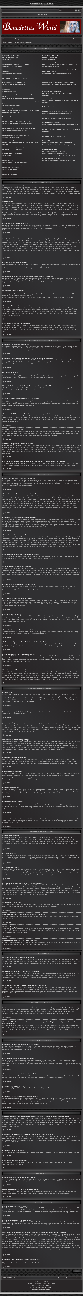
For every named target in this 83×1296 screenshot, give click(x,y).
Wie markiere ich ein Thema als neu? (12, 149)
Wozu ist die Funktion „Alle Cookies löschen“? (15, 78)
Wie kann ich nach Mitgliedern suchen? (53, 116)
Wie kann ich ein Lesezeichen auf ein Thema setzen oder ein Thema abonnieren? (61, 130)
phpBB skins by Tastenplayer (45, 1287)
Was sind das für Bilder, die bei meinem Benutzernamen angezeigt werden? (20, 102)
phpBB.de (20, 405)
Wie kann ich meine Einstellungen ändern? (14, 84)
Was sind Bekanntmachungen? (11, 167)
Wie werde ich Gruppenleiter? (50, 66)
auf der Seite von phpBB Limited (28, 1212)
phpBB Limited (7, 405)
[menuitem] (16, 39)
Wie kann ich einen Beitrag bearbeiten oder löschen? (17, 121)
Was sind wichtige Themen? (10, 169)
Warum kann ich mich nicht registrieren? (13, 62)
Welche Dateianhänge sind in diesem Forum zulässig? (57, 142)
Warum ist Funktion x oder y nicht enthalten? (54, 153)
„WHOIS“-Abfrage (60, 1236)
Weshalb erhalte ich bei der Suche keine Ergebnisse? (57, 111)
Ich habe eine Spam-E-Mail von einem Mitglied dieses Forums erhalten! (59, 86)
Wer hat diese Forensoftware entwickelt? (53, 151)
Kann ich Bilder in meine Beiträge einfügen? (14, 162)
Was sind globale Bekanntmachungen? (13, 165)
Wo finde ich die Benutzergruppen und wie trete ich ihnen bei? (59, 64)
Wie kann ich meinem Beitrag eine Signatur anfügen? (17, 123)
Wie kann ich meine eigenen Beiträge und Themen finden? (58, 118)
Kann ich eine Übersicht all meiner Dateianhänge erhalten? (58, 145)
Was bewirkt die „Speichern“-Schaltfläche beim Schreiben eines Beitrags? (20, 143)
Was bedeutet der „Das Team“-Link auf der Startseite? (57, 73)
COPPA (28, 241)
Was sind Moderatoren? (48, 59)
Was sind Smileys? (7, 160)
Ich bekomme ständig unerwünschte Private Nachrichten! (58, 82)
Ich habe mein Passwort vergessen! (12, 73)
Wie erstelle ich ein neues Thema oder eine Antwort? (16, 119)
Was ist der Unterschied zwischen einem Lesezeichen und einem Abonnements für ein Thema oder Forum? (60, 126)
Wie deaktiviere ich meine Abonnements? (53, 136)
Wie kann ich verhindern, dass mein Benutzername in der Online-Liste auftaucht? (20, 88)
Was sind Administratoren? (49, 57)
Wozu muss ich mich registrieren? (11, 57)
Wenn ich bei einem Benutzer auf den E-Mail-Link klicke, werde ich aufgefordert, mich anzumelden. (20, 111)
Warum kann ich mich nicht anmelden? (13, 66)
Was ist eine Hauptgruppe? (49, 71)
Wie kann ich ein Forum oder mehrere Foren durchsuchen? (58, 109)
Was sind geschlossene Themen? (11, 172)
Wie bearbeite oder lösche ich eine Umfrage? (14, 130)
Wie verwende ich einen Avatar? (11, 105)
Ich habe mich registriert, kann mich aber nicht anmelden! (18, 64)
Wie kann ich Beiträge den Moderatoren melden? (15, 140)
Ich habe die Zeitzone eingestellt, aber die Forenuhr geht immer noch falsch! (21, 95)
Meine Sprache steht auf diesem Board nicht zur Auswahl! (18, 98)
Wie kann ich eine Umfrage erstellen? (12, 126)
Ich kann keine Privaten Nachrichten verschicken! (56, 80)
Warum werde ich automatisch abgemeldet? (14, 76)
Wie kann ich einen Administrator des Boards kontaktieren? (58, 160)
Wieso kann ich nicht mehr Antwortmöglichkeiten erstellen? (18, 128)
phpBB (36, 1283)
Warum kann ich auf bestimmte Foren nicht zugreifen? (17, 133)
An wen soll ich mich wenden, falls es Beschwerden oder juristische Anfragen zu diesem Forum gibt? (61, 157)
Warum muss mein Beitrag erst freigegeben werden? (16, 147)
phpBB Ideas (15, 1224)
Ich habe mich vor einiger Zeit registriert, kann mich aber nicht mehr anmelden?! (21, 70)
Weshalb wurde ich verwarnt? (10, 137)
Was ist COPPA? (6, 59)
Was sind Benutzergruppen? (50, 62)
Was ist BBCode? (7, 155)
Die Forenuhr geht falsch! (9, 91)
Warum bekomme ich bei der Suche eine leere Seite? (56, 113)
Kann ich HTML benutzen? (9, 158)
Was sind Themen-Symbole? (10, 174)
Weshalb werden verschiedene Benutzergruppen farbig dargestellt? (61, 69)
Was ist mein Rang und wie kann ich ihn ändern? (15, 108)
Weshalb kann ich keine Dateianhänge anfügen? (15, 135)
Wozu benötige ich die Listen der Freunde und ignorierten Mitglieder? (58, 94)
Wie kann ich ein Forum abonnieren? (52, 134)
